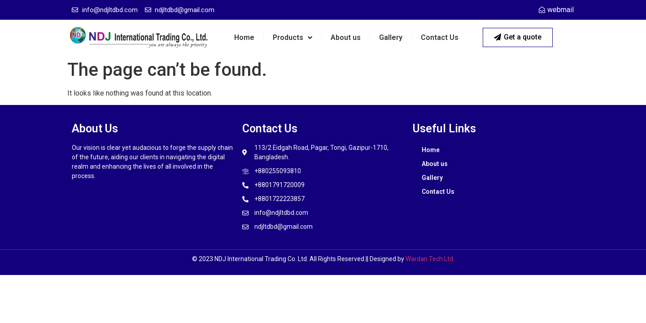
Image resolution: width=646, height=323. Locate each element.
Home (244, 37)
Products (292, 38)
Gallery (390, 37)
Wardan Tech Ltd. (430, 258)
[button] (518, 37)
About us (346, 37)
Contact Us (439, 37)
